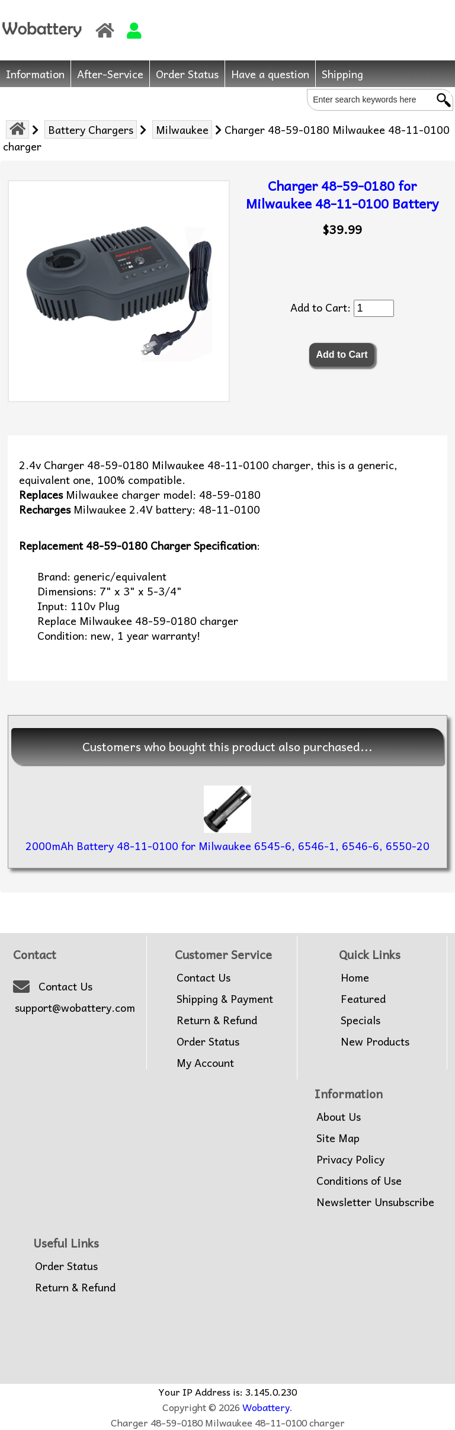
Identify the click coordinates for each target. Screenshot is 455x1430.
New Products (375, 1041)
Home (355, 977)
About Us (338, 1116)
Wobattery (266, 1407)
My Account (205, 1062)
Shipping (342, 73)
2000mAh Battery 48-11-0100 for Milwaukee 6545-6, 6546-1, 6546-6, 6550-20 (227, 845)
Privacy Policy (350, 1159)
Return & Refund (217, 1020)
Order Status (187, 73)
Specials (360, 1020)
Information (35, 73)
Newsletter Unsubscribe (375, 1202)
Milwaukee (182, 129)
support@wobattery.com (75, 1007)
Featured (363, 998)
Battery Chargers (90, 129)
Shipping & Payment (225, 998)
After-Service (110, 73)
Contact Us (65, 986)
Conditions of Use (359, 1180)
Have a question (270, 73)
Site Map (338, 1138)
